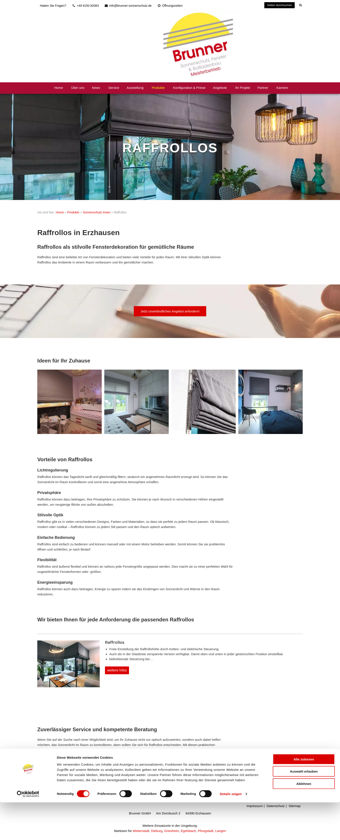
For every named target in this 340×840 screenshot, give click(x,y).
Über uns (77, 87)
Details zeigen (231, 831)
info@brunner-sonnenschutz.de (71, 770)
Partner (263, 87)
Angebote (220, 87)
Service (113, 87)
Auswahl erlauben (304, 809)
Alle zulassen (303, 796)
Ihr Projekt (242, 87)
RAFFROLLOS (170, 148)
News (96, 87)
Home (58, 87)
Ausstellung (135, 87)
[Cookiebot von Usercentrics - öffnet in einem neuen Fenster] (28, 831)
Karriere (282, 87)
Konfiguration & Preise (189, 87)
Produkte (158, 87)
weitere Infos (117, 670)
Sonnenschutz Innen (96, 212)
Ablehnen (303, 821)
